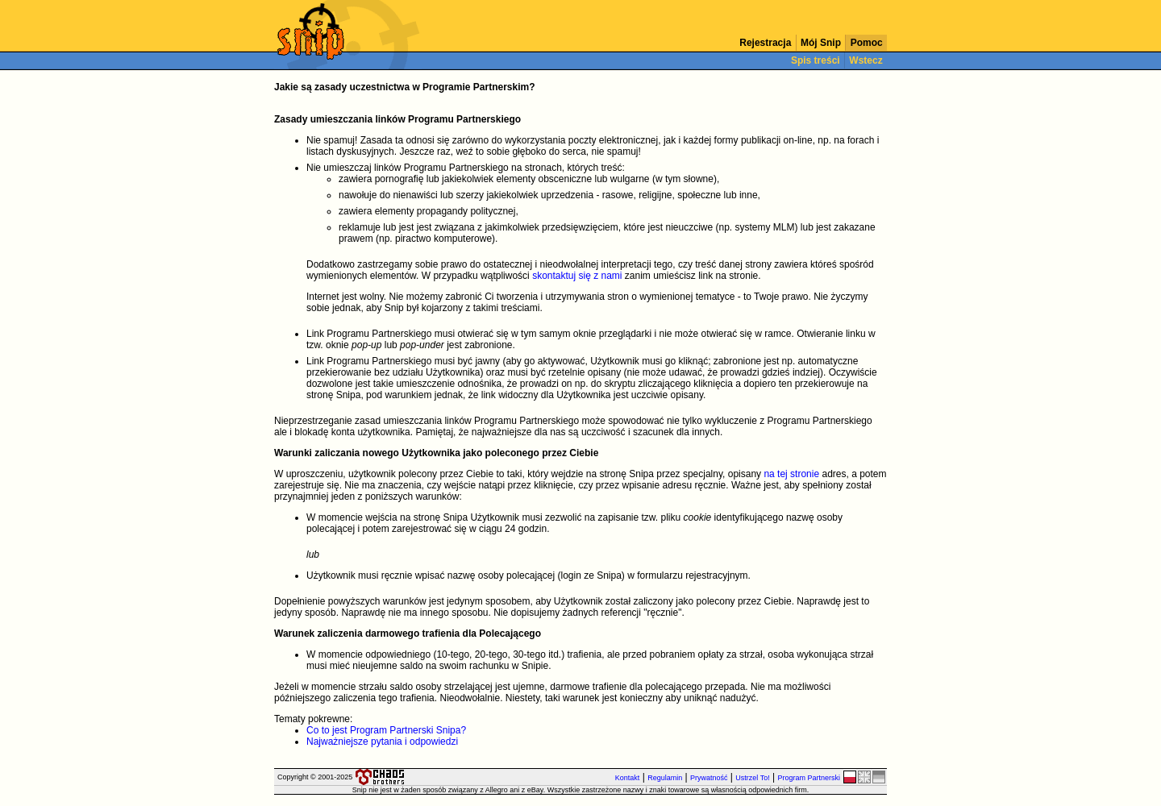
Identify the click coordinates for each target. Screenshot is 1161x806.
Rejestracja (765, 42)
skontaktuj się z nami (577, 275)
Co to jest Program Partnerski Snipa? (386, 730)
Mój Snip (821, 42)
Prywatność (709, 778)
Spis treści (816, 60)
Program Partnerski (808, 778)
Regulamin (664, 778)
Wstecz (866, 60)
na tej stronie (791, 474)
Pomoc (866, 42)
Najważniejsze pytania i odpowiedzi (382, 741)
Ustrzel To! (752, 778)
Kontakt (627, 778)
